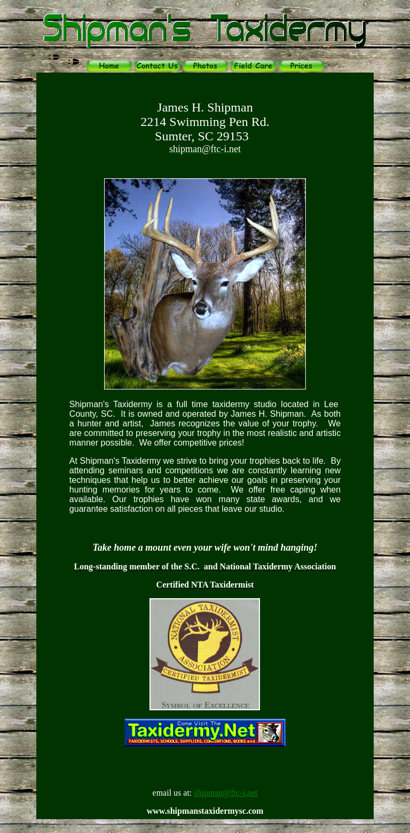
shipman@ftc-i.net (225, 792)
